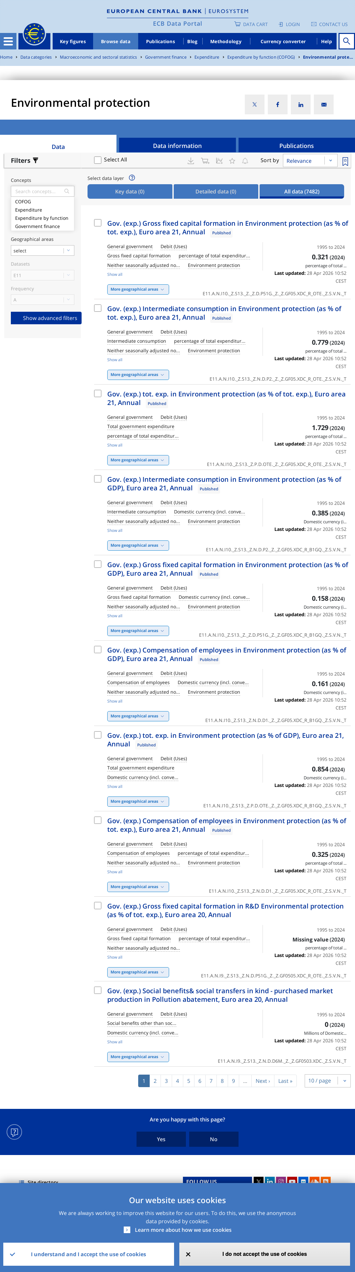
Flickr (303, 1182)
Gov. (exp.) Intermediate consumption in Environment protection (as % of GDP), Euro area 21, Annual (224, 483)
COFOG (42, 201)
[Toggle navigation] (8, 41)
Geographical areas (32, 239)
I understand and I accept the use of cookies (88, 1254)
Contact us (333, 24)
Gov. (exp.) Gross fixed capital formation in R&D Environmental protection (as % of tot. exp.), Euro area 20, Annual (225, 910)
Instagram (281, 1182)
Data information (177, 146)
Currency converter (283, 41)
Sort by (270, 160)
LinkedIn (270, 1182)
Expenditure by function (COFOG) (261, 57)
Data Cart (255, 24)
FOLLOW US (201, 1181)
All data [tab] (301, 191)
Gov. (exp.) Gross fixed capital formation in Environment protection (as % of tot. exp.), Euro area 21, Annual (227, 227)
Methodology (225, 41)
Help (326, 41)
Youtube (292, 1182)
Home (6, 57)
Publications (160, 41)
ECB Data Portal (177, 23)
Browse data (115, 41)
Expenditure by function (42, 217)
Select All (115, 159)
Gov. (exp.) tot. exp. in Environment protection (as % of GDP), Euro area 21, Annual (225, 739)
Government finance (166, 57)
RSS (326, 1182)
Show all (114, 274)
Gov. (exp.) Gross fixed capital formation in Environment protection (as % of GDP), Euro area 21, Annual (227, 569)
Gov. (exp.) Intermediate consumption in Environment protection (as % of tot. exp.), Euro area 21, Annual (224, 313)
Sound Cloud (314, 1182)
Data (58, 147)
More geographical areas (134, 289)
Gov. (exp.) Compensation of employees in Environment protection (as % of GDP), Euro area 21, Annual (226, 654)
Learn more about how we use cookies (183, 1229)
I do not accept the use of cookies (264, 1254)
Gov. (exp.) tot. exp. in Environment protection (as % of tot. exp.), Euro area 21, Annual (226, 398)
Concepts (21, 180)
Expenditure (206, 57)
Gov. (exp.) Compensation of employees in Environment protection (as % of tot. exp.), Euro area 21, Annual (226, 825)
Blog (192, 41)
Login (293, 24)
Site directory (43, 1182)
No (213, 1139)
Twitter (259, 1182)
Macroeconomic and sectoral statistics (98, 57)
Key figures (73, 41)
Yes (161, 1139)
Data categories (36, 57)
